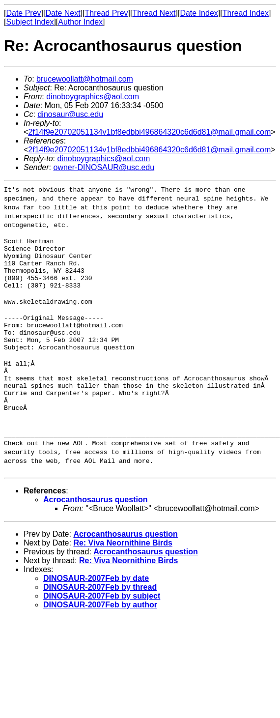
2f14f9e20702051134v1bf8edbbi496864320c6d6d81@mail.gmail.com (149, 132)
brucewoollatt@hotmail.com (84, 79)
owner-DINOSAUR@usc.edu (103, 167)
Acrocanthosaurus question (95, 529)
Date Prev (23, 13)
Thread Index (246, 13)
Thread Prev (106, 13)
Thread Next (153, 13)
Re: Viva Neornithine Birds (122, 572)
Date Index (199, 13)
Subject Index (30, 22)
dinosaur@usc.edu (70, 114)
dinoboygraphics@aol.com (92, 96)
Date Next (62, 13)
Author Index (80, 22)
